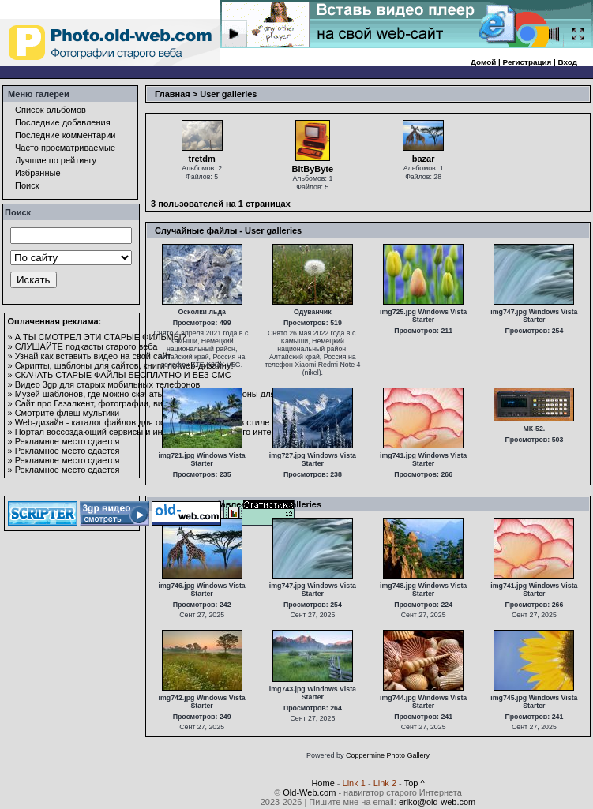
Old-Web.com (309, 792)
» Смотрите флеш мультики (64, 413)
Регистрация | (530, 62)
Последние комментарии (65, 135)
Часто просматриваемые (65, 147)
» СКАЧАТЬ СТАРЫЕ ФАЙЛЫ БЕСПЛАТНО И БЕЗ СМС (119, 375)
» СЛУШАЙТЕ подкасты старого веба (83, 346)
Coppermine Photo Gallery (388, 755)
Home (322, 783)
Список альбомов (50, 109)
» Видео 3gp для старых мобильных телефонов (104, 384)
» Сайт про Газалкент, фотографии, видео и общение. (117, 403)
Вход (567, 62)
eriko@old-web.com (437, 802)
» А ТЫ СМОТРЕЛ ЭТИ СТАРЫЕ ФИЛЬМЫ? (97, 337)
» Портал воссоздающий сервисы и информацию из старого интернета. (152, 431)
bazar (423, 158)
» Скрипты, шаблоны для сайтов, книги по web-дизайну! (121, 365)
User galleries (228, 94)
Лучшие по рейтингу (55, 160)
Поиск (27, 185)
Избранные (38, 173)
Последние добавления (63, 122)
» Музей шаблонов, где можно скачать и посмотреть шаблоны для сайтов (157, 394)
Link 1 (354, 783)
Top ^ (414, 783)
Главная (172, 94)
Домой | (487, 62)
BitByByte (313, 169)
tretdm (202, 158)
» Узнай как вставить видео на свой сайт (89, 356)
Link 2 (384, 783)
